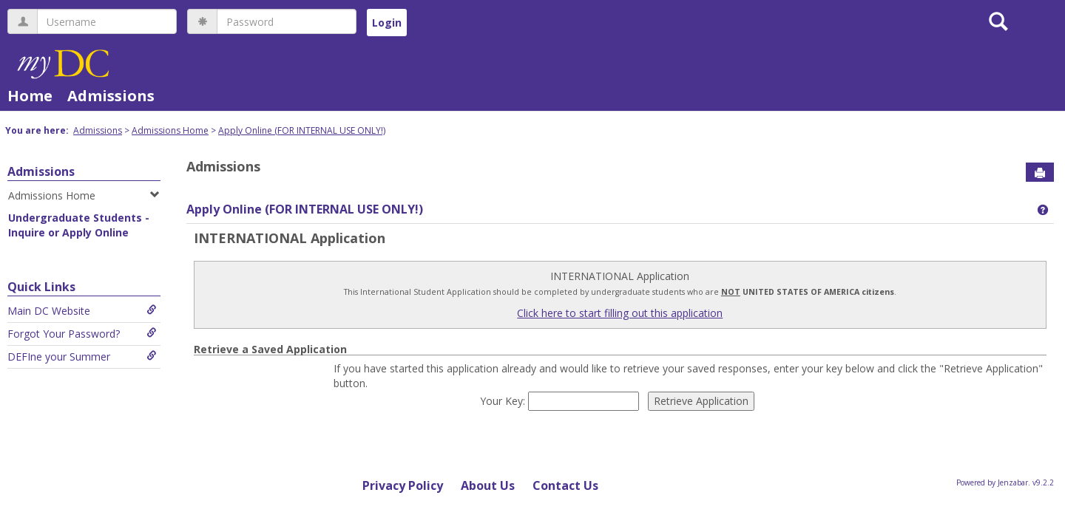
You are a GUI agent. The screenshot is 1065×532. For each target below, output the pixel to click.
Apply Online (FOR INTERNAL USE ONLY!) (301, 130)
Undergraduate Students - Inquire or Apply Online (78, 225)
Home (30, 96)
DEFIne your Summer (82, 356)
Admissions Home (170, 130)
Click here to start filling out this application (620, 313)
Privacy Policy (402, 485)
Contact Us (565, 485)
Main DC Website (82, 311)
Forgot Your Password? (82, 334)
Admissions (111, 96)
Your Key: (504, 401)
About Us (488, 485)
